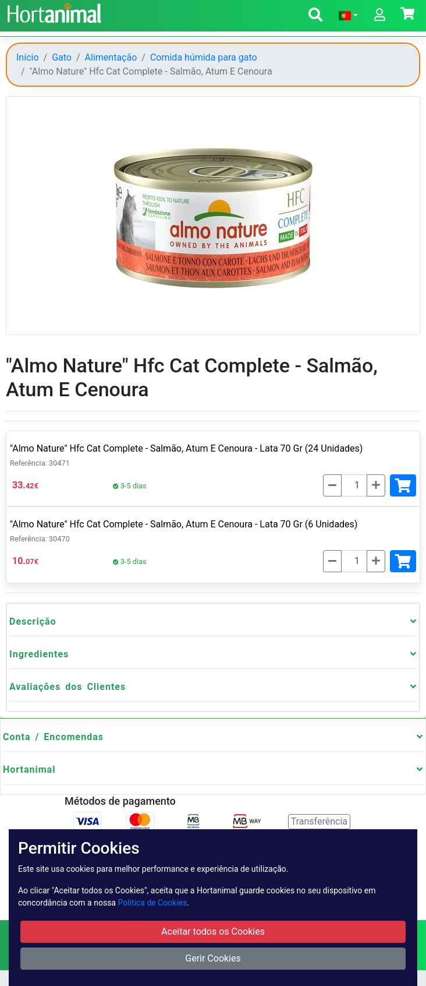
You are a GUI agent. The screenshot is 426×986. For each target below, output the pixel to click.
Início (27, 57)
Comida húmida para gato (203, 57)
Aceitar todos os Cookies (213, 931)
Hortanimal (29, 769)
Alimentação (111, 57)
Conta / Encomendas (53, 736)
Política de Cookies (152, 902)
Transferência (319, 821)
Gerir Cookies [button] (213, 958)
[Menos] (332, 485)
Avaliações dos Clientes (67, 686)
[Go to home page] (52, 11)
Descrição (32, 621)
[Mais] (376, 485)
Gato (62, 57)
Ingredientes (39, 654)
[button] (315, 16)
